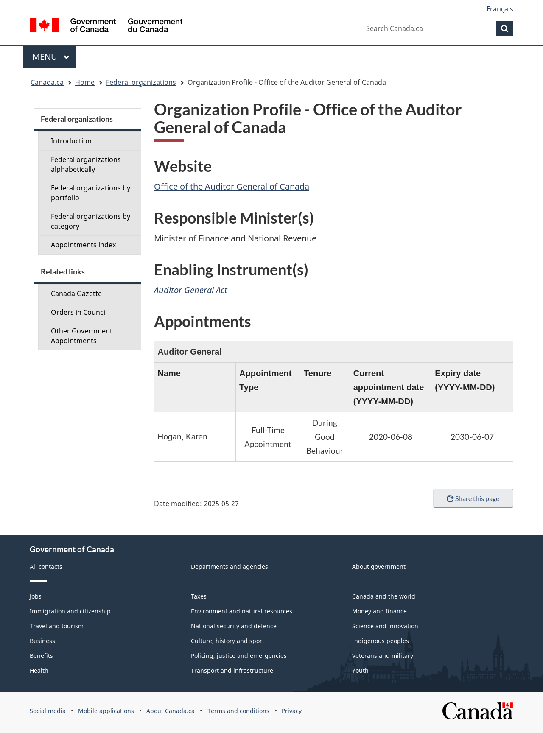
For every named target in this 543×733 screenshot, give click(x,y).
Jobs (36, 596)
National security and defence (234, 626)
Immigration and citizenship (70, 611)
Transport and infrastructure (232, 670)
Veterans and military (382, 656)
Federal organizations (141, 82)
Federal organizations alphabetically (86, 164)
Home (85, 82)
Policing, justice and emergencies (239, 656)
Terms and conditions (238, 711)
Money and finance (379, 611)
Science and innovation (385, 626)
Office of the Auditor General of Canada (231, 186)
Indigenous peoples (380, 641)
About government (379, 566)
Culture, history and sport (227, 641)
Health (39, 670)
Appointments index (83, 244)
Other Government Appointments (81, 335)
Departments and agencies (229, 566)
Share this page (473, 498)
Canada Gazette (76, 293)
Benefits (41, 656)
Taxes (199, 596)
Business (42, 641)
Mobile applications (106, 711)
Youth (360, 670)
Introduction (71, 140)
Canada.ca (47, 82)
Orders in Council (79, 312)
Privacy (292, 711)
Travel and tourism (57, 626)
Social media (48, 711)
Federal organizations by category (90, 221)
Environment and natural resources (241, 611)
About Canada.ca (170, 711)
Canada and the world (383, 596)
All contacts (46, 566)
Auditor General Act (190, 290)
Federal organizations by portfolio (90, 192)
